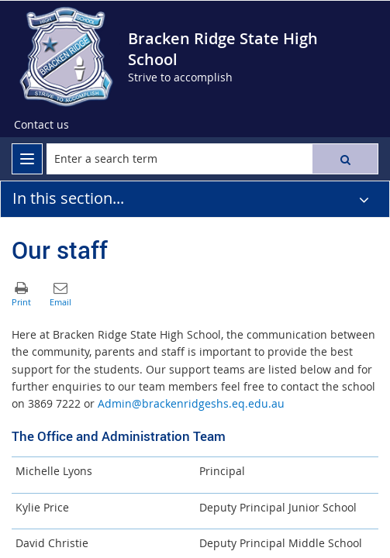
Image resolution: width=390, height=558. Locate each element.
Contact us (41, 124)
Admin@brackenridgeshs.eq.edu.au (191, 403)
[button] (345, 158)
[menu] (27, 158)
